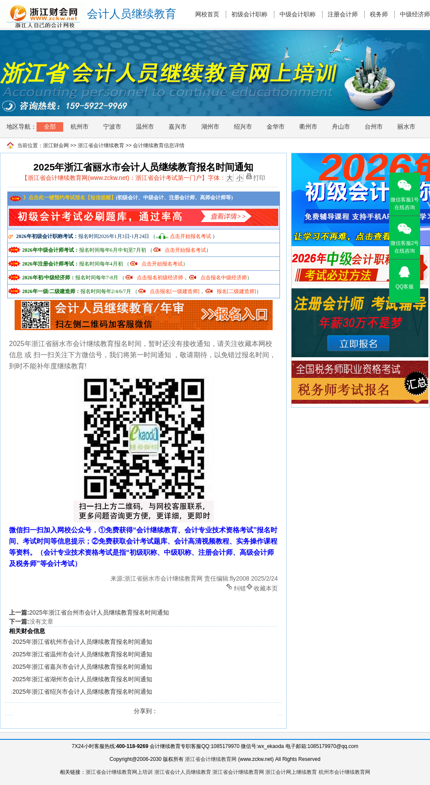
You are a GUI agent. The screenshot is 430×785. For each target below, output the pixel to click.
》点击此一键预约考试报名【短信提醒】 (62, 198)
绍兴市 (243, 126)
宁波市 (112, 126)
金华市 (276, 126)
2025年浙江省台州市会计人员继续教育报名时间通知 (99, 612)
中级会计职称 (298, 14)
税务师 (379, 14)
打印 (259, 177)
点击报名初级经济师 (160, 278)
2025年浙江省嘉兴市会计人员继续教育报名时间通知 (82, 666)
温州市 (145, 126)
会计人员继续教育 (131, 14)
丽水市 (406, 126)
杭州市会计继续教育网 (344, 772)
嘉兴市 (178, 126)
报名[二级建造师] (236, 291)
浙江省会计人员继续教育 (182, 772)
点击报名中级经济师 (223, 278)
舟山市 (341, 126)
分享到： (146, 711)
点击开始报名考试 (190, 236)
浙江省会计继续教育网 (210, 759)
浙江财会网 (56, 145)
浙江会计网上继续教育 (291, 772)
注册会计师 (343, 14)
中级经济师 (415, 14)
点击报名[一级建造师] (175, 291)
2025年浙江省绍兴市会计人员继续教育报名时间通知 (82, 691)
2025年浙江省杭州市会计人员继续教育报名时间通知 (82, 641)
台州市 (374, 126)
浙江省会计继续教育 (101, 145)
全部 (50, 126)
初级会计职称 (249, 14)
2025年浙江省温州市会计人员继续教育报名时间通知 (82, 654)
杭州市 (80, 126)
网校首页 (207, 14)
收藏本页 (266, 587)
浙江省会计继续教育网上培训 (119, 772)
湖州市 (210, 126)
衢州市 (308, 126)
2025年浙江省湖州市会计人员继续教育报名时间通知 (82, 679)
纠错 (240, 587)
